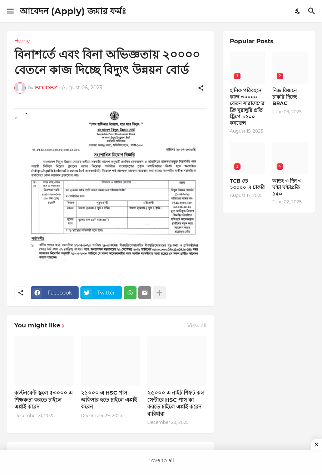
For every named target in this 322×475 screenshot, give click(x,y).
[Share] (201, 88)
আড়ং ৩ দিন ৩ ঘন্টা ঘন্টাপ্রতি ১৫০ (286, 187)
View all (197, 325)
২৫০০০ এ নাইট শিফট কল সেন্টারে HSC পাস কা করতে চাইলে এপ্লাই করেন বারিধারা (175, 403)
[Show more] (159, 292)
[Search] (312, 11)
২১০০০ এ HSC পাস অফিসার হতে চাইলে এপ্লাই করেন (109, 399)
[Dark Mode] (298, 11)
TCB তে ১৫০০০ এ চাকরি (247, 184)
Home (22, 40)
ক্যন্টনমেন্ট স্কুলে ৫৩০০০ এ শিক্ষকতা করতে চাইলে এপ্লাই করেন (43, 399)
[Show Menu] (10, 11)
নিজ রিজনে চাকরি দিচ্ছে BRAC (284, 97)
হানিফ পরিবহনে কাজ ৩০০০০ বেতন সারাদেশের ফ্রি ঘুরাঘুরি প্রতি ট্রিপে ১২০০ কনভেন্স (247, 106)
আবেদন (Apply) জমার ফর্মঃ (73, 11)
